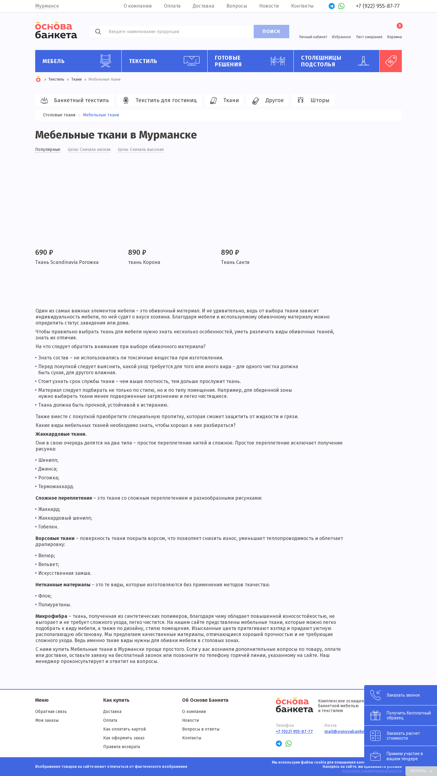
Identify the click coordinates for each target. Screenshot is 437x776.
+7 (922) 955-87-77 (378, 6)
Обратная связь (51, 711)
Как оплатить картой (124, 729)
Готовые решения (252, 61)
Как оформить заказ (123, 738)
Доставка (203, 6)
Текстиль (166, 61)
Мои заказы (47, 720)
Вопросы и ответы (200, 729)
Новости (269, 6)
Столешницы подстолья (338, 61)
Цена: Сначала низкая (89, 149)
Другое (267, 100)
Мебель (79, 61)
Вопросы (236, 6)
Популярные (47, 149)
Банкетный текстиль (73, 100)
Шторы (312, 100)
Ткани (223, 100)
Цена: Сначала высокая (141, 149)
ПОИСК (271, 31)
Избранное (341, 37)
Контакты (302, 6)
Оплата (172, 6)
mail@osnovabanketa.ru (349, 731)
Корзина (394, 31)
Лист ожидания (369, 37)
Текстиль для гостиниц (158, 100)
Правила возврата (121, 746)
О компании (138, 6)
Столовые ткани (59, 115)
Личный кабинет (313, 37)
